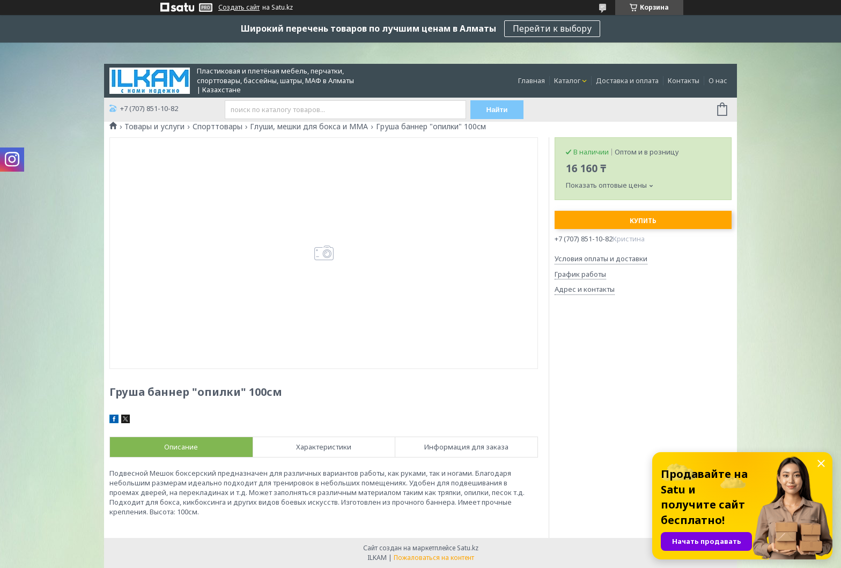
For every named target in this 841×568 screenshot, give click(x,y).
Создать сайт (239, 7)
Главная (531, 80)
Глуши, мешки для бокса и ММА (309, 126)
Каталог (567, 80)
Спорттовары (217, 126)
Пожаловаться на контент (434, 557)
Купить (643, 220)
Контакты (683, 80)
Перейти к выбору (552, 28)
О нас (718, 80)
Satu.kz (467, 547)
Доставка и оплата (627, 80)
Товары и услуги (154, 126)
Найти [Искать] (497, 110)
